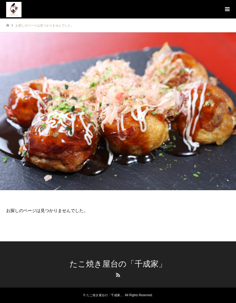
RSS (118, 275)
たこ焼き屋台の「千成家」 (118, 264)
